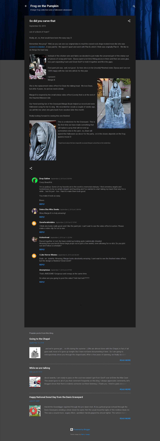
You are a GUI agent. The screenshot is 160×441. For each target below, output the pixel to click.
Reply (41, 204)
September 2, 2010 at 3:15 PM (66, 222)
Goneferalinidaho (47, 222)
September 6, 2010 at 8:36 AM (68, 255)
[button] (129, 21)
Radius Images (85, 434)
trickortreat (44, 237)
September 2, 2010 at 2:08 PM (70, 209)
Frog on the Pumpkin (44, 6)
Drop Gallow (44, 178)
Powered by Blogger (80, 429)
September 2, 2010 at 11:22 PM (61, 237)
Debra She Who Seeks (49, 209)
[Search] (134, 7)
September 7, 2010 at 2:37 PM (61, 270)
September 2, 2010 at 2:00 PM (61, 179)
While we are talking (39, 368)
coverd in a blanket (37, 47)
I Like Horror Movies (48, 255)
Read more (125, 360)
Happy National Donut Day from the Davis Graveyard (56, 397)
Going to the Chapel (39, 339)
